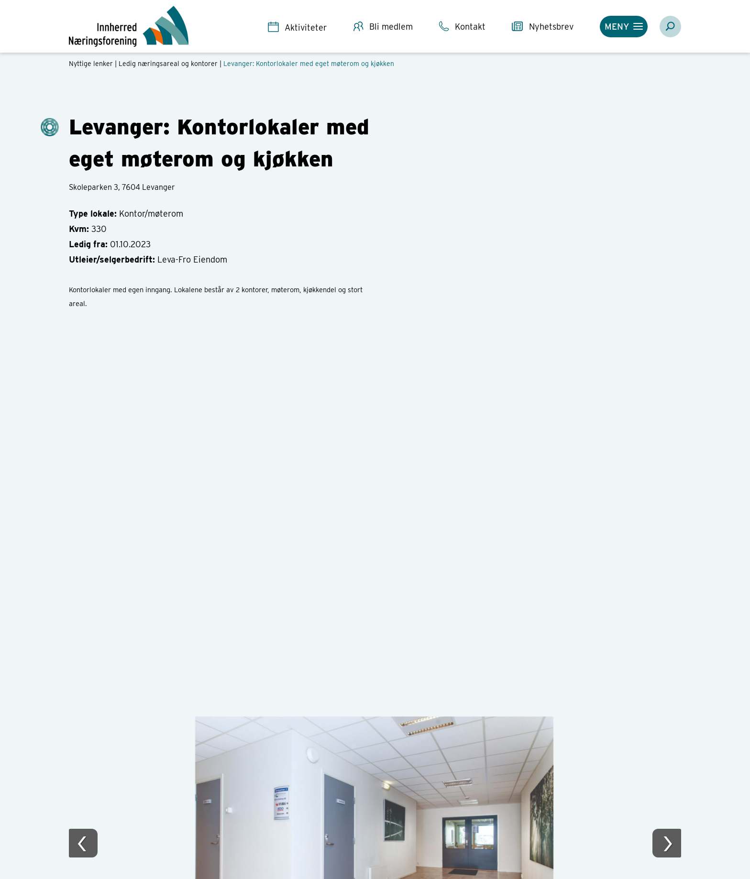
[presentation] (83, 843)
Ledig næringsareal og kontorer (168, 63)
